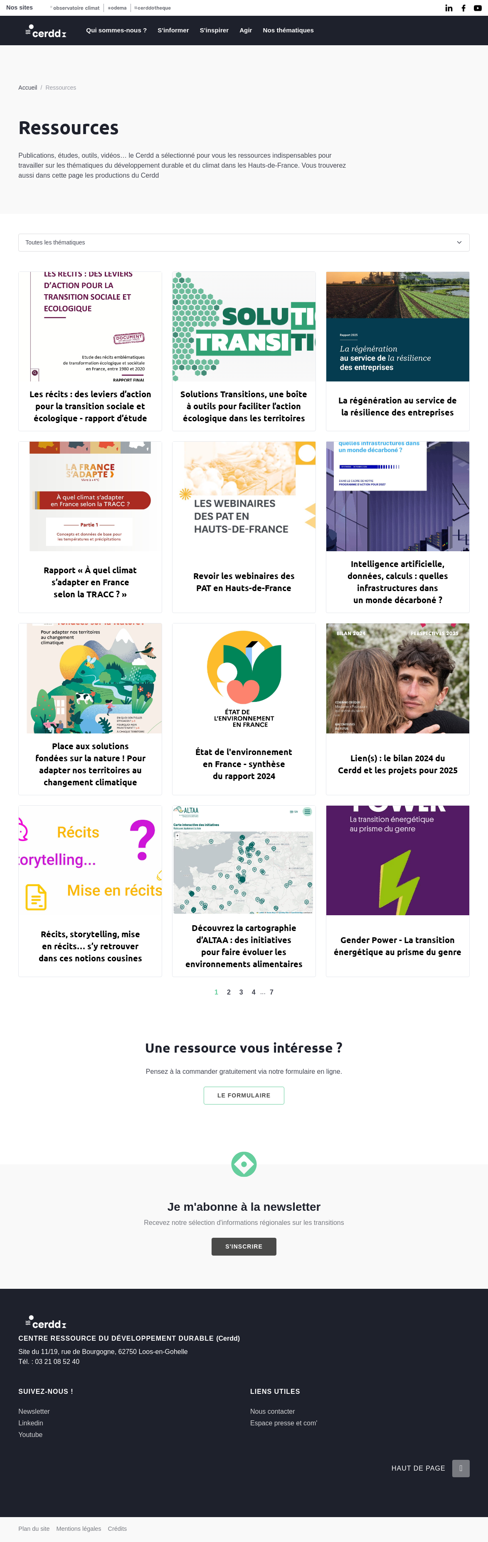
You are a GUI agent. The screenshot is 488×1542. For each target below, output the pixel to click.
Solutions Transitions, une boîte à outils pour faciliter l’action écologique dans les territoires (243, 406)
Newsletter (34, 1411)
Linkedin (30, 1423)
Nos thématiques (288, 30)
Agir (245, 30)
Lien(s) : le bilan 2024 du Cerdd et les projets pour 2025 (398, 764)
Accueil (27, 87)
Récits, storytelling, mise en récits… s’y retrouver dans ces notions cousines (90, 946)
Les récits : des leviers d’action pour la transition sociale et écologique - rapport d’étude (90, 406)
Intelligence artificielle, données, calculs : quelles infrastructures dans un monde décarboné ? (398, 581)
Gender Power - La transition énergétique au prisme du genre (397, 945)
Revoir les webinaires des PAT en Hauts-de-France (244, 581)
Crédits (117, 1528)
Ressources (60, 87)
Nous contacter (272, 1411)
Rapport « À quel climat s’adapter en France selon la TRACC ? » (90, 582)
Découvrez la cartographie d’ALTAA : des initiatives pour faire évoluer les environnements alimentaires (244, 945)
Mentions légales (79, 1528)
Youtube (30, 1434)
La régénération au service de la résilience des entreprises (397, 406)
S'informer (173, 30)
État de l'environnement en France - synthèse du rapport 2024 (243, 763)
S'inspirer (214, 30)
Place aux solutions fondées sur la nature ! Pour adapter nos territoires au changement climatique (90, 763)
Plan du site (33, 1528)
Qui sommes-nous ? (116, 30)
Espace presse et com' (283, 1423)
